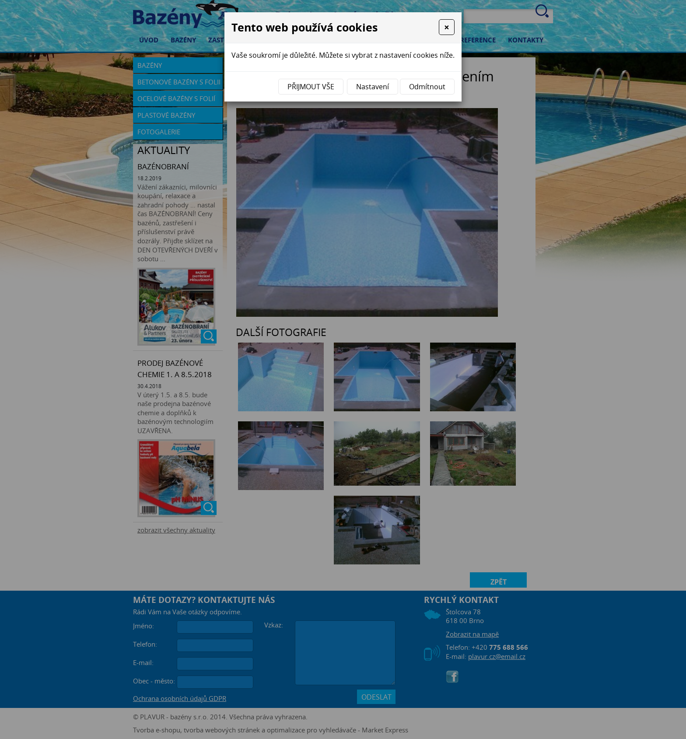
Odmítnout (427, 86)
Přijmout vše (310, 86)
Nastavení (372, 86)
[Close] (447, 27)
